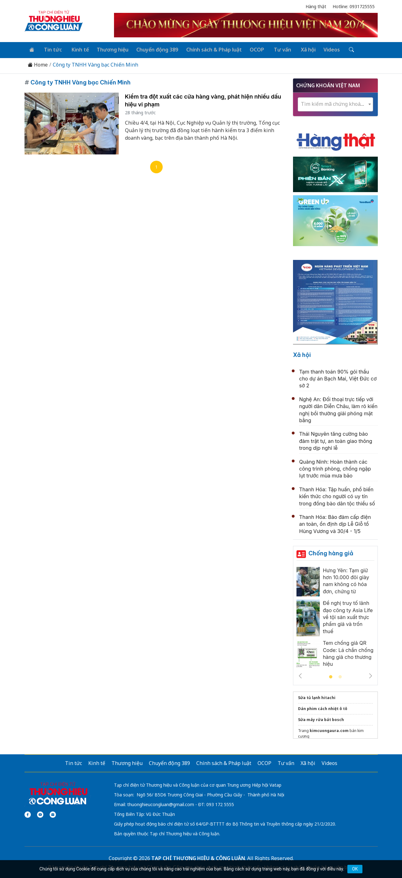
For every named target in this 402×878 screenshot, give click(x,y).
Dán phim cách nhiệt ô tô (322, 707)
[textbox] (335, 103)
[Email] (53, 814)
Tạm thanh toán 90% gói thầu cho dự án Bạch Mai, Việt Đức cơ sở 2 (338, 377)
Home (38, 64)
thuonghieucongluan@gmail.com (160, 803)
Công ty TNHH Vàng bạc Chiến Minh (95, 64)
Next (370, 675)
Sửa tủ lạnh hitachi (316, 696)
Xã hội (298, 49)
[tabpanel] (335, 618)
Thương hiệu (108, 49)
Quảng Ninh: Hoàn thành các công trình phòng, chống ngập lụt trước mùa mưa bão (335, 467)
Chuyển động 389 (152, 49)
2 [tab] (340, 676)
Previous (300, 675)
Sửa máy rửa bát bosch (321, 718)
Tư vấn (274, 49)
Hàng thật (316, 6)
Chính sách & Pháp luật (208, 49)
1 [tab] (331, 676)
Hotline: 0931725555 (354, 6)
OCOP (250, 49)
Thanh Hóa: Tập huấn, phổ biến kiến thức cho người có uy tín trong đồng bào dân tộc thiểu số (337, 495)
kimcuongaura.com (329, 729)
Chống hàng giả (330, 552)
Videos (321, 49)
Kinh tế (76, 49)
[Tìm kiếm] (340, 49)
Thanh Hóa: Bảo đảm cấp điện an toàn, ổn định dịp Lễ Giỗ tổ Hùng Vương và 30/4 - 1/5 (335, 523)
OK (355, 868)
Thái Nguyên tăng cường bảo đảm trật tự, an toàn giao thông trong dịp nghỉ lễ (335, 440)
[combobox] (335, 103)
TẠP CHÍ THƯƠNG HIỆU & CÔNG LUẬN (198, 857)
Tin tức (51, 49)
